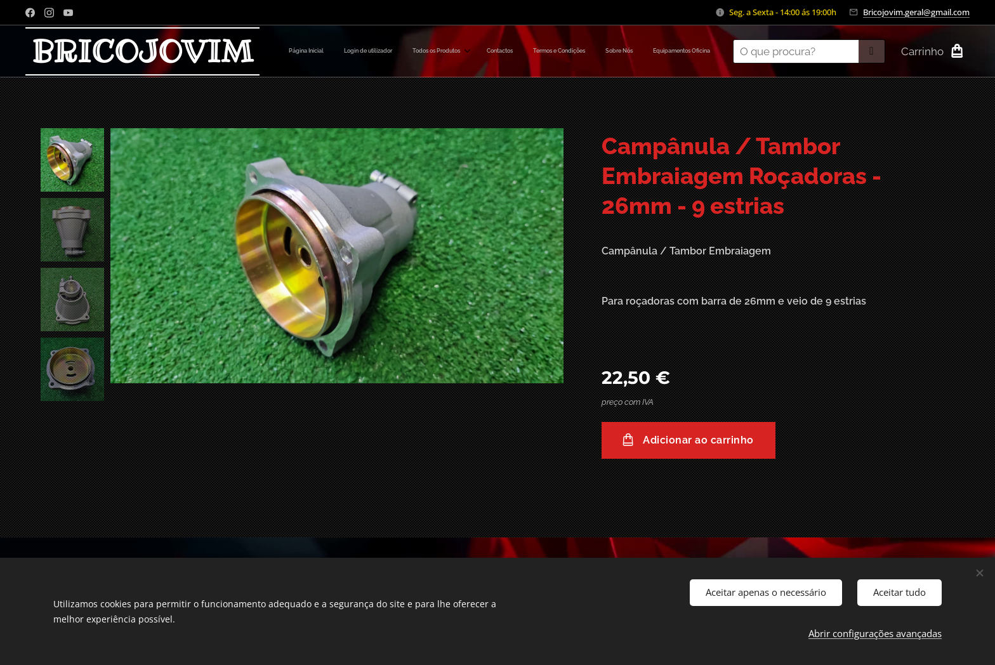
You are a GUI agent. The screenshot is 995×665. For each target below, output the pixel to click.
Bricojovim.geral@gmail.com (916, 12)
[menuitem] (585, 51)
